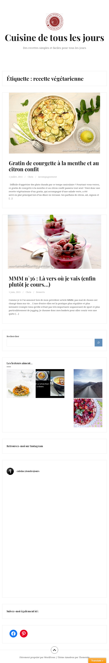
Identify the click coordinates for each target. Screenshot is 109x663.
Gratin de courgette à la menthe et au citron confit (51, 166)
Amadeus (69, 657)
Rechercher (13, 336)
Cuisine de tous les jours (54, 37)
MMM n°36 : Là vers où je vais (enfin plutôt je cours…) (53, 281)
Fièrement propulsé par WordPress (37, 657)
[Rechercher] (98, 342)
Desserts (40, 291)
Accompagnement (47, 176)
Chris (30, 176)
